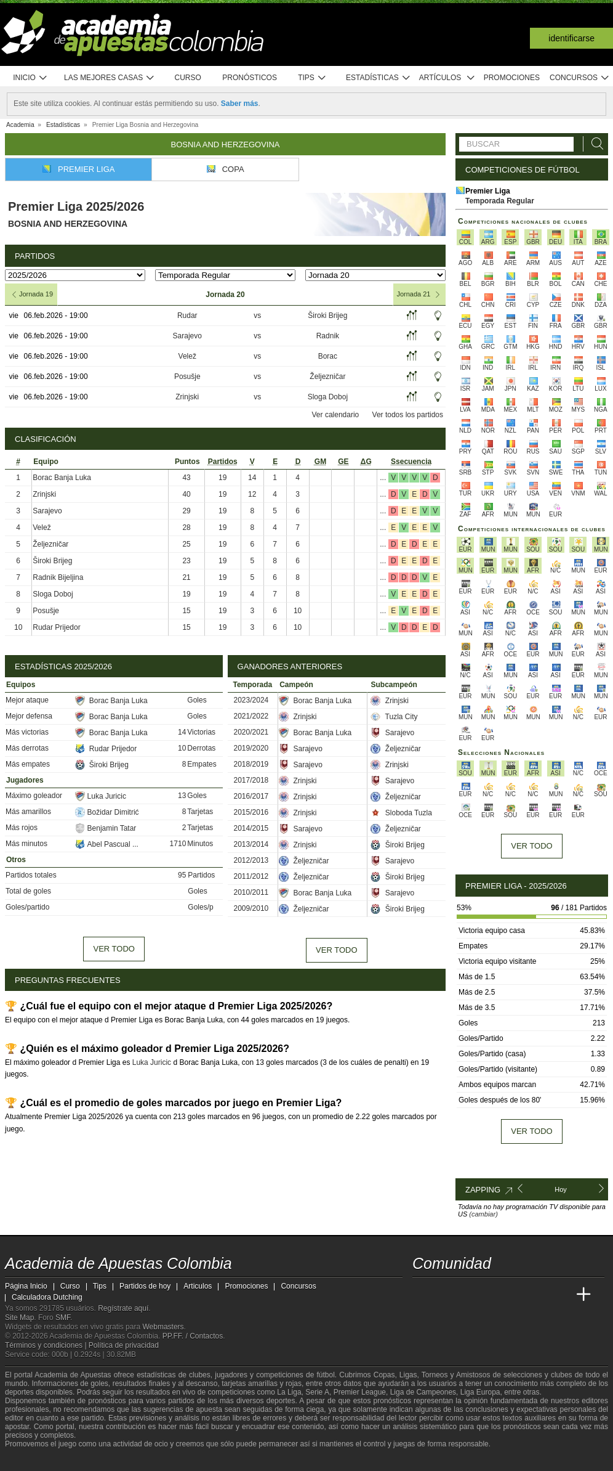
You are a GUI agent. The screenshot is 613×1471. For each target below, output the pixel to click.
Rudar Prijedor (56, 627)
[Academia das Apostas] (445, 1294)
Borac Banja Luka (62, 477)
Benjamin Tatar (106, 828)
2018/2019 (251, 764)
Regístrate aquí (123, 1308)
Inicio (30, 78)
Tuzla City (394, 716)
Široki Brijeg (327, 315)
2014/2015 (251, 828)
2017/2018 (251, 780)
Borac (327, 356)
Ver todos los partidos (407, 414)
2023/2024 (251, 700)
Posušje (187, 376)
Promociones (512, 77)
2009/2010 (251, 908)
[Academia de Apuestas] (514, 1294)
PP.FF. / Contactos (192, 1336)
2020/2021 (251, 732)
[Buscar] (594, 144)
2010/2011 (251, 892)
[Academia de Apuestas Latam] (537, 1294)
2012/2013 (251, 860)
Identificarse (571, 38)
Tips (312, 78)
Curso (188, 77)
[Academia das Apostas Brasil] (469, 1294)
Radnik (327, 336)
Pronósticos (249, 77)
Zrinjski (187, 397)
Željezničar (327, 376)
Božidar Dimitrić (107, 812)
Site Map (19, 1317)
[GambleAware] (33, 1460)
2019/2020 (251, 748)
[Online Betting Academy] (491, 1294)
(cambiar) (483, 1214)
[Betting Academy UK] (560, 1294)
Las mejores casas (109, 78)
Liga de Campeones (423, 1392)
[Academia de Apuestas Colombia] (422, 1294)
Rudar (187, 315)
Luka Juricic (100, 796)
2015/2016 (251, 812)
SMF (62, 1317)
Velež (187, 356)
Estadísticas (378, 78)
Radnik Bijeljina (58, 577)
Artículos (447, 78)
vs (257, 315)
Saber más (239, 103)
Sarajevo (187, 336)
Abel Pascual (103, 844)
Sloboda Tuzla (401, 813)
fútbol (325, 1375)
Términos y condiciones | (47, 1345)
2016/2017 (251, 796)
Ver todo (113, 948)
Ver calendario (335, 414)
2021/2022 (251, 716)
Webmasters (162, 1326)
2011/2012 (251, 876)
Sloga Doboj (328, 397)
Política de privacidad (124, 1345)
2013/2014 (251, 844)
